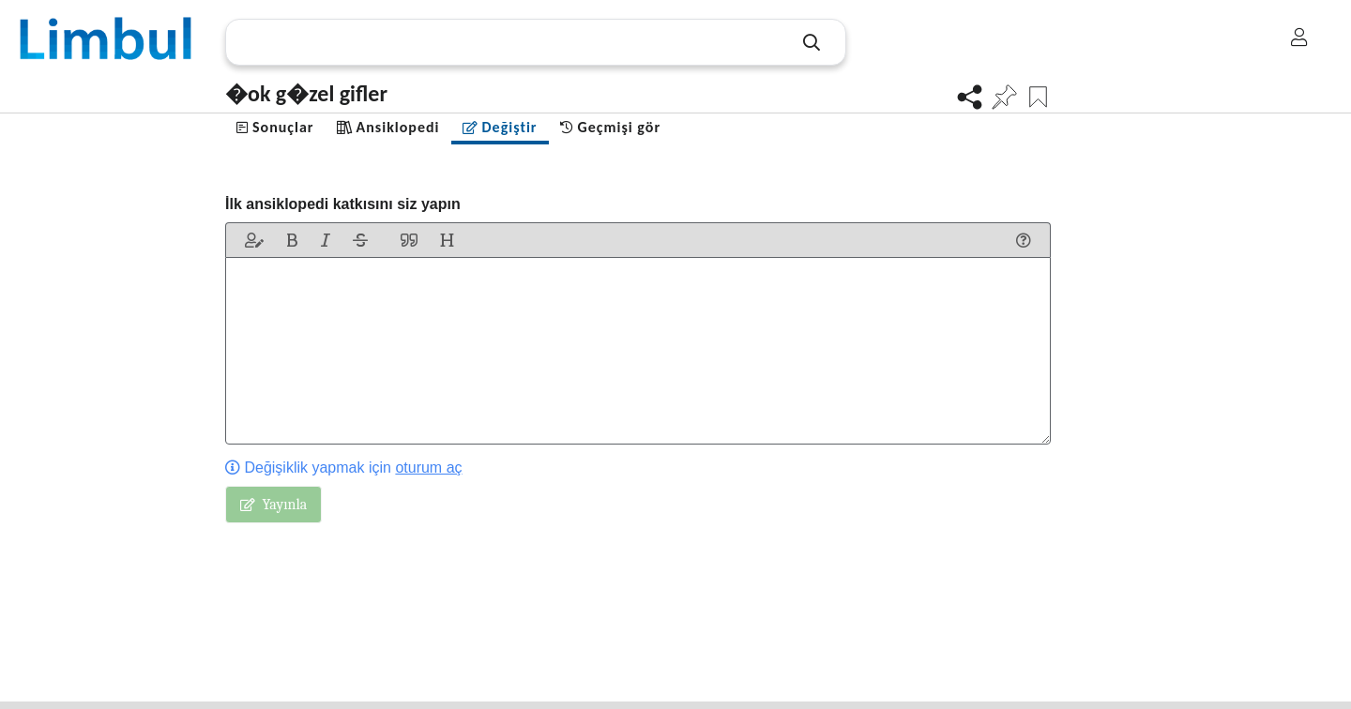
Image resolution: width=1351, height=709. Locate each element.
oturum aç (428, 467)
